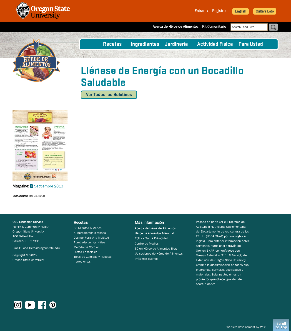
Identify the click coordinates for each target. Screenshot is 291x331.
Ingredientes (145, 44)
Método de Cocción (87, 247)
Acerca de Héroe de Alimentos (175, 26)
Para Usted (250, 44)
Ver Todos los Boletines (109, 94)
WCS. (263, 327)
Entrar (200, 10)
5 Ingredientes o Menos (90, 233)
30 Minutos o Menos (88, 228)
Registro (219, 10)
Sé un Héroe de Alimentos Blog (156, 248)
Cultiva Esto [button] (265, 11)
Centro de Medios (147, 243)
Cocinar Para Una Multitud (91, 237)
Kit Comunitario (214, 26)
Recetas (112, 44)
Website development (240, 327)
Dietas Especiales (85, 252)
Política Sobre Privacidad (151, 238)
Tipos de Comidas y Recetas (93, 257)
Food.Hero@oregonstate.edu (41, 248)
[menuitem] (92, 44)
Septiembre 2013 (48, 186)
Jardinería (176, 44)
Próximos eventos (146, 259)
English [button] (240, 11)
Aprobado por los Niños (89, 242)
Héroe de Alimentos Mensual (154, 233)
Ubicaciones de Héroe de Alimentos (159, 253)
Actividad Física (215, 44)
